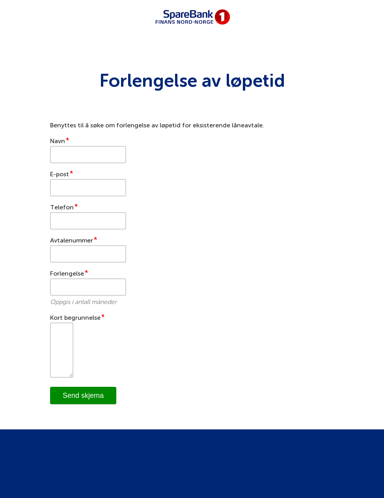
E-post (59, 174)
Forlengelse (67, 273)
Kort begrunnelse (75, 317)
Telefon (62, 207)
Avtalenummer (71, 240)
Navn (57, 141)
